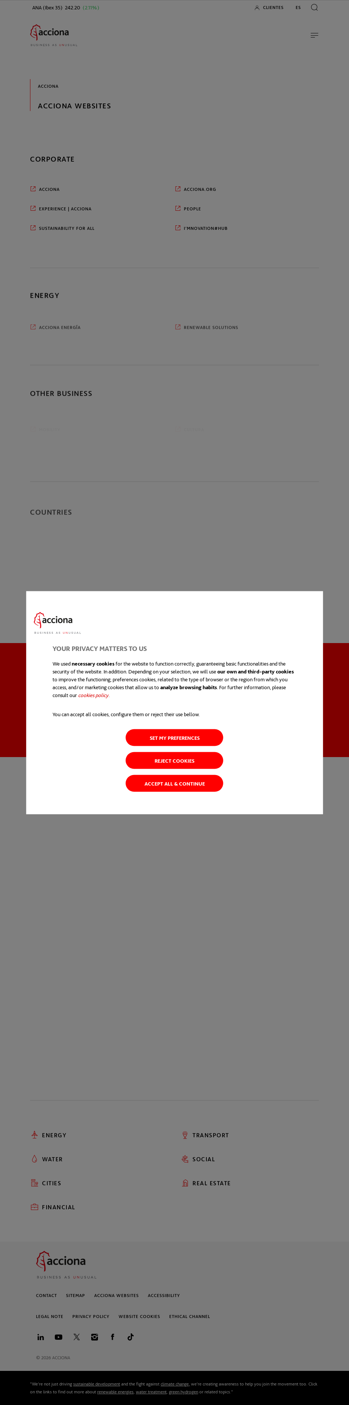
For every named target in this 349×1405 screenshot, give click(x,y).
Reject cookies (174, 760)
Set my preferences (175, 737)
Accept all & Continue (174, 783)
